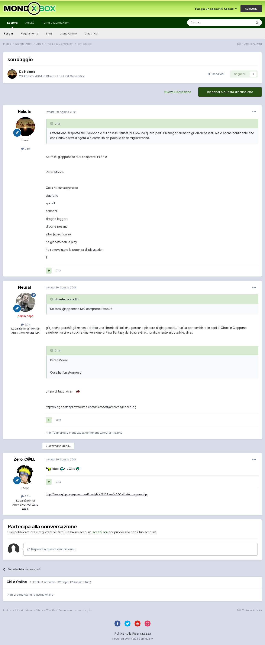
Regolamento (29, 33)
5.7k (25, 324)
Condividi (216, 74)
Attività (29, 22)
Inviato (61, 111)
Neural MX (32, 332)
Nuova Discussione (177, 92)
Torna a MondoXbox (55, 22)
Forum (8, 33)
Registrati (251, 8)
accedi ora (100, 532)
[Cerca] (207, 22)
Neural (24, 287)
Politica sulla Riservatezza (132, 633)
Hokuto (29, 71)
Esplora (12, 24)
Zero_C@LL (24, 459)
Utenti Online (68, 33)
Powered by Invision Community (132, 638)
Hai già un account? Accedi (216, 8)
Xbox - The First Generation (65, 76)
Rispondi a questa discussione (230, 92)
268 (25, 148)
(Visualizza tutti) (80, 582)
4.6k (25, 496)
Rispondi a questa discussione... (51, 549)
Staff (49, 33)
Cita (58, 270)
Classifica (91, 33)
